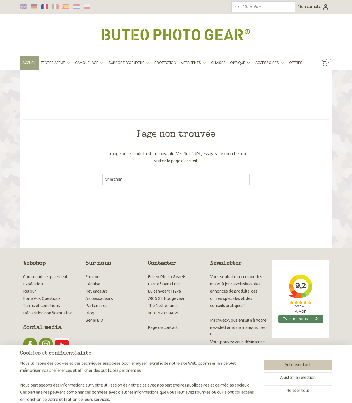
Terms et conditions (41, 305)
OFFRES (295, 63)
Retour (29, 291)
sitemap (164, 392)
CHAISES (218, 63)
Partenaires (96, 305)
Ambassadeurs (99, 298)
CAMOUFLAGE (89, 63)
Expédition (33, 284)
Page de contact (163, 327)
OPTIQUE (240, 63)
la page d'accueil (182, 161)
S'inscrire (223, 364)
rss (173, 392)
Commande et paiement (45, 276)
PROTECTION (165, 63)
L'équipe (92, 284)
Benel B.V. (94, 320)
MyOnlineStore (232, 392)
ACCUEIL (29, 63)
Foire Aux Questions (42, 298)
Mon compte (313, 6)
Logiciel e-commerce (190, 392)
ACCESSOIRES (270, 63)
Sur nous (93, 276)
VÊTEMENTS (194, 63)
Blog (89, 313)
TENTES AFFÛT (56, 63)
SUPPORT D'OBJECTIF (129, 63)
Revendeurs (96, 291)
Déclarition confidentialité (47, 313)
